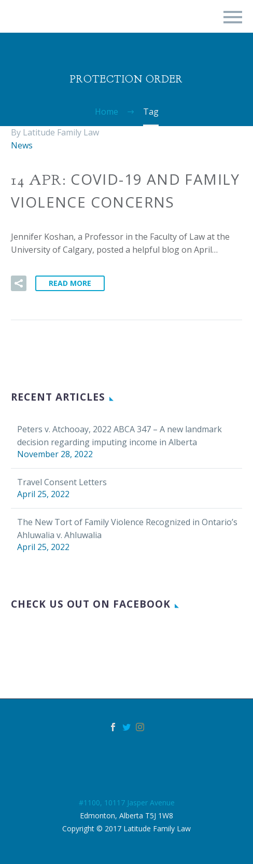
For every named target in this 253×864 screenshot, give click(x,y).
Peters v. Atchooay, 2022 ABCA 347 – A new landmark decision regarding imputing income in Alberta (119, 435)
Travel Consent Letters (62, 482)
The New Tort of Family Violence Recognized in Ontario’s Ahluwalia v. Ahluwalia (127, 528)
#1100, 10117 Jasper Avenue (127, 802)
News (22, 145)
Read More (70, 283)
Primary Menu (232, 17)
